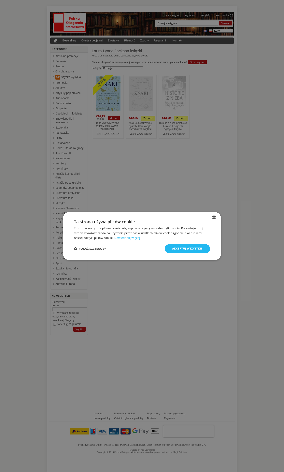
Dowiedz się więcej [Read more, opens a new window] (127, 238)
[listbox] (214, 217)
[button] (90, 249)
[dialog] (142, 236)
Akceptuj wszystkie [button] (187, 248)
